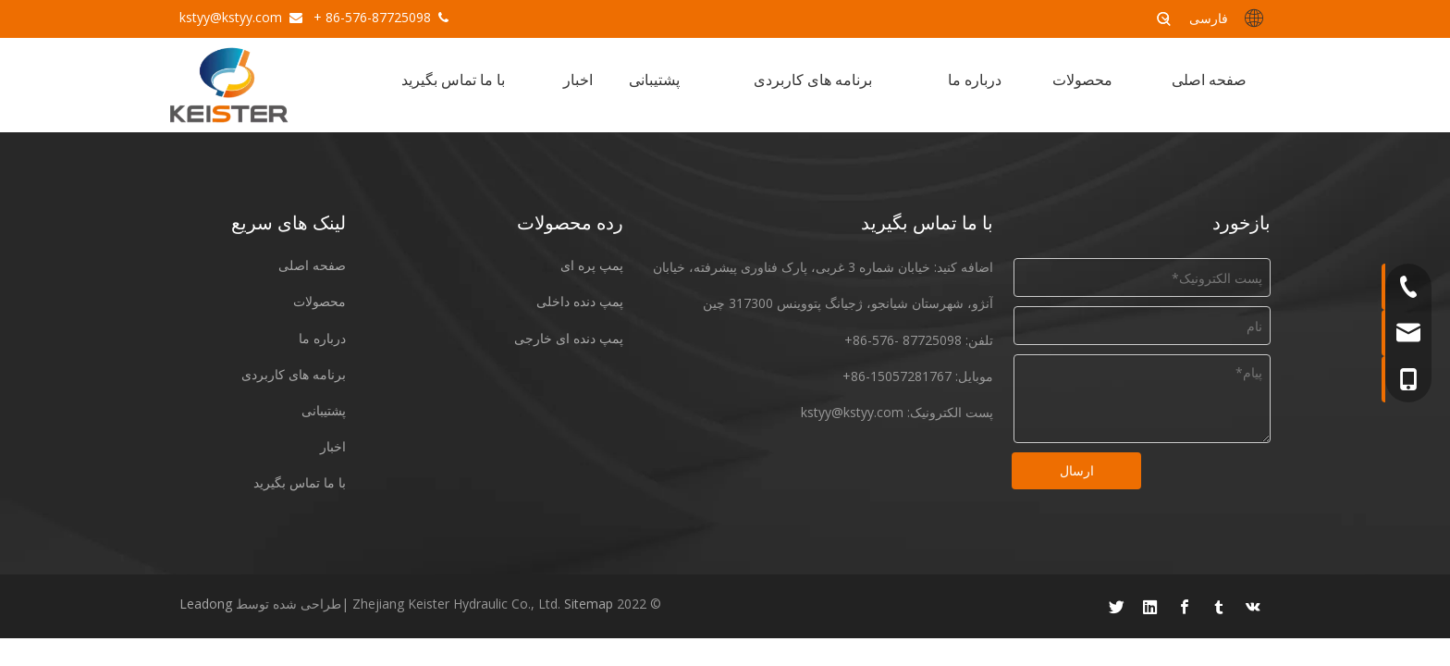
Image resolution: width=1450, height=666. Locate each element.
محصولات (319, 301)
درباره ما (322, 338)
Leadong (205, 603)
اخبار (333, 446)
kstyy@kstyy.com (230, 17)
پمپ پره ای (591, 265)
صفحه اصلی (312, 265)
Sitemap (588, 603)
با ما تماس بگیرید (299, 482)
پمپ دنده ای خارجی (568, 338)
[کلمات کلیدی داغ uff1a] (1164, 18)
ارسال (1077, 470)
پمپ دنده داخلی (579, 301)
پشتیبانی (323, 410)
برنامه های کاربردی (293, 374)
